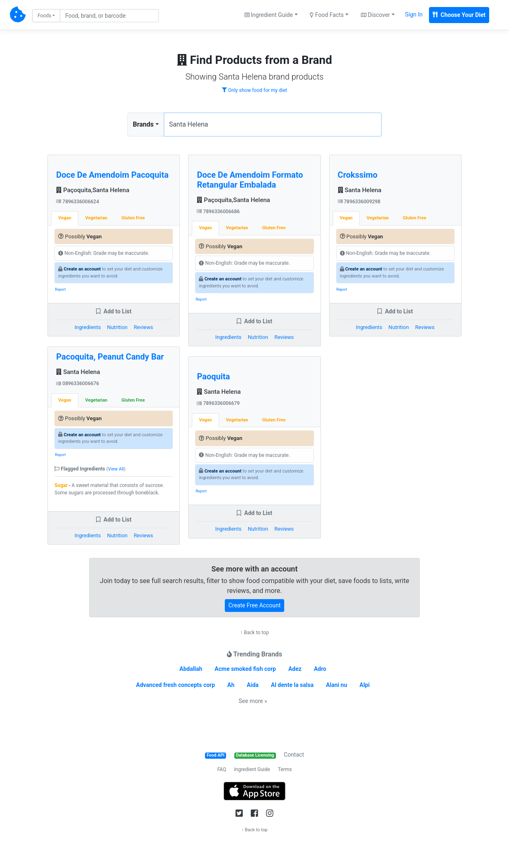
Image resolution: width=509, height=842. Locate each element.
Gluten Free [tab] (133, 218)
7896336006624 (77, 202)
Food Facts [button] (327, 15)
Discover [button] (375, 15)
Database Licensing (255, 755)
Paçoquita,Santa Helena (92, 190)
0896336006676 (77, 383)
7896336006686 (218, 211)
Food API (215, 755)
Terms (285, 769)
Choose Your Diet (459, 15)
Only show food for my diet (254, 90)
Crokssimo (358, 175)
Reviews (143, 327)
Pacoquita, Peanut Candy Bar (110, 357)
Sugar (61, 485)
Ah (230, 685)
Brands (143, 124)
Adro (320, 669)
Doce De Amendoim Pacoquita (112, 175)
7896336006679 (218, 403)
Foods (44, 16)
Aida (253, 685)
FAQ (221, 769)
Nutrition (117, 327)
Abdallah (190, 669)
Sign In (413, 14)
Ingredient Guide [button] (269, 15)
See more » (253, 701)
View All (116, 469)
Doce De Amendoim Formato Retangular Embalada (250, 180)
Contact (294, 754)
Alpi (364, 685)
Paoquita (213, 376)
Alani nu (336, 685)
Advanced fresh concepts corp (175, 685)
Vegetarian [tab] (96, 218)
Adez (295, 669)
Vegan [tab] (64, 218)
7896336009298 (359, 202)
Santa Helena (78, 372)
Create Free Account (255, 605)
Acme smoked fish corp (245, 669)
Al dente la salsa (292, 685)
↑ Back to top (254, 632)
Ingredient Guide (252, 769)
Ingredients (88, 327)
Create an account (82, 269)
